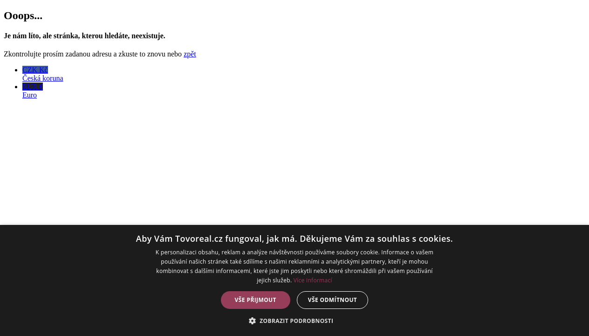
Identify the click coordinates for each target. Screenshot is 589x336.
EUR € (303, 91)
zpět (190, 54)
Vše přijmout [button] (255, 300)
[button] (295, 320)
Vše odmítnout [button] (332, 300)
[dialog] (294, 280)
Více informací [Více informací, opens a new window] (313, 280)
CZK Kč (303, 74)
